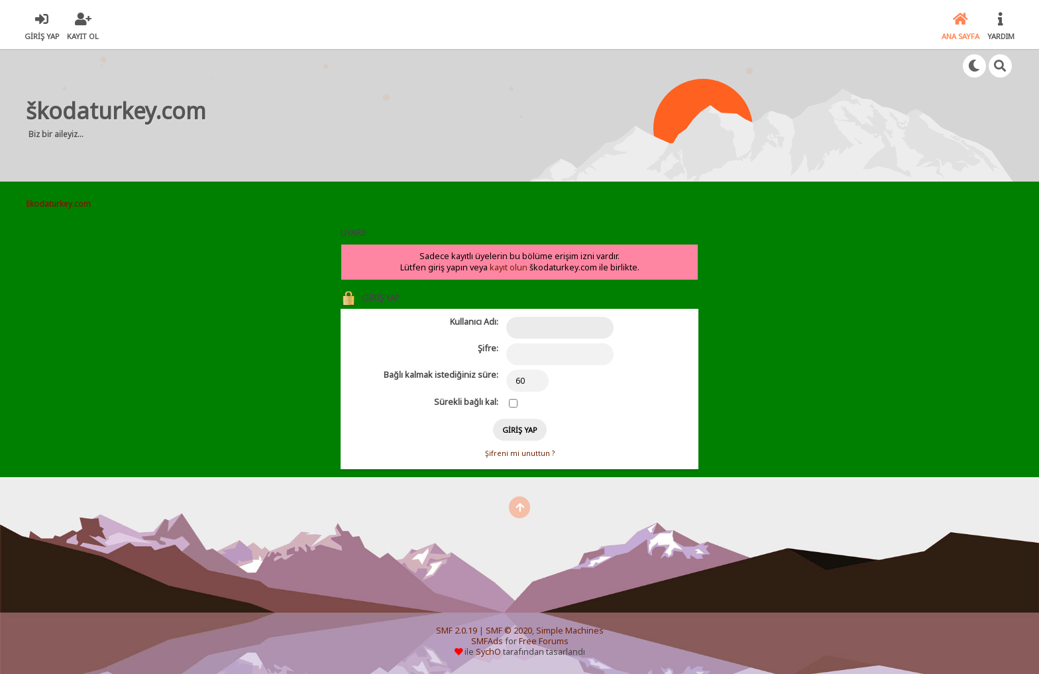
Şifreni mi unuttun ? (520, 453)
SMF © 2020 (509, 630)
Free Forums (544, 641)
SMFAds (487, 641)
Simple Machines (570, 630)
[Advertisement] (466, 115)
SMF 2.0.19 (456, 630)
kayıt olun (508, 267)
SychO (488, 651)
